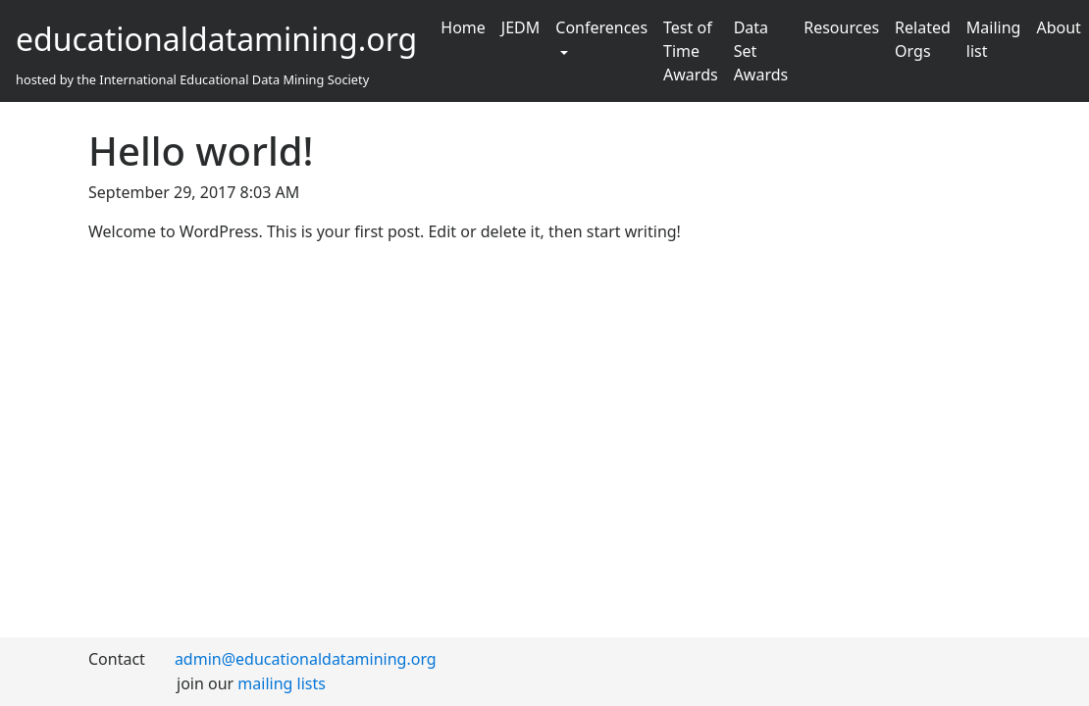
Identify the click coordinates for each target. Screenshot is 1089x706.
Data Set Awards (761, 51)
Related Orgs (923, 39)
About (1058, 27)
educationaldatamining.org (216, 39)
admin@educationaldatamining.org (306, 659)
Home (463, 27)
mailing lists (281, 683)
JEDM (520, 27)
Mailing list (993, 39)
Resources (841, 27)
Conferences (601, 27)
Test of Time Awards (690, 51)
